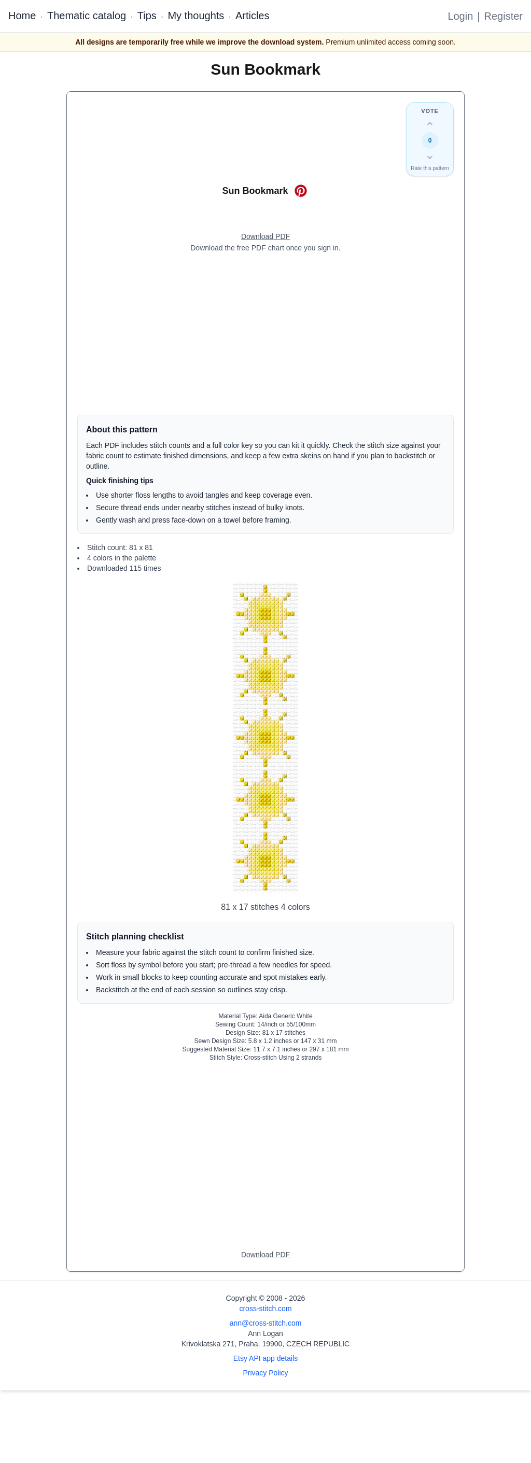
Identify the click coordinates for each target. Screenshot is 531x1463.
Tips (147, 15)
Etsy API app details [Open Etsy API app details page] (265, 1358)
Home (22, 15)
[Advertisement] (265, 333)
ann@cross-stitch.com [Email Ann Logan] (266, 1323)
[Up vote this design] (430, 124)
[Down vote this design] (430, 157)
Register (503, 16)
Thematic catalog (86, 15)
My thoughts (195, 15)
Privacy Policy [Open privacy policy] (265, 1373)
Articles (252, 15)
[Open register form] (265, 237)
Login (460, 16)
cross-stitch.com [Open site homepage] (265, 1308)
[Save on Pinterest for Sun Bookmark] (300, 190)
